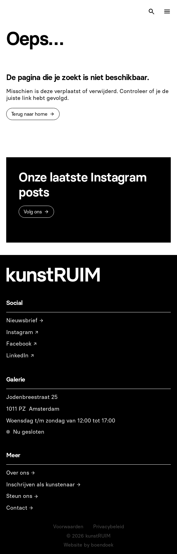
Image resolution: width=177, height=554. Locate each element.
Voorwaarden (68, 526)
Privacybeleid (108, 526)
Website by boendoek (88, 545)
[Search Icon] (151, 11)
